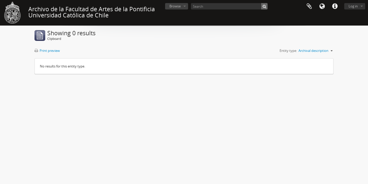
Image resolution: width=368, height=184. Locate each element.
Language (322, 6)
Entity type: (288, 50)
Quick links (334, 6)
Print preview (47, 50)
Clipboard (309, 6)
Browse (175, 6)
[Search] (229, 6)
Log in (353, 6)
